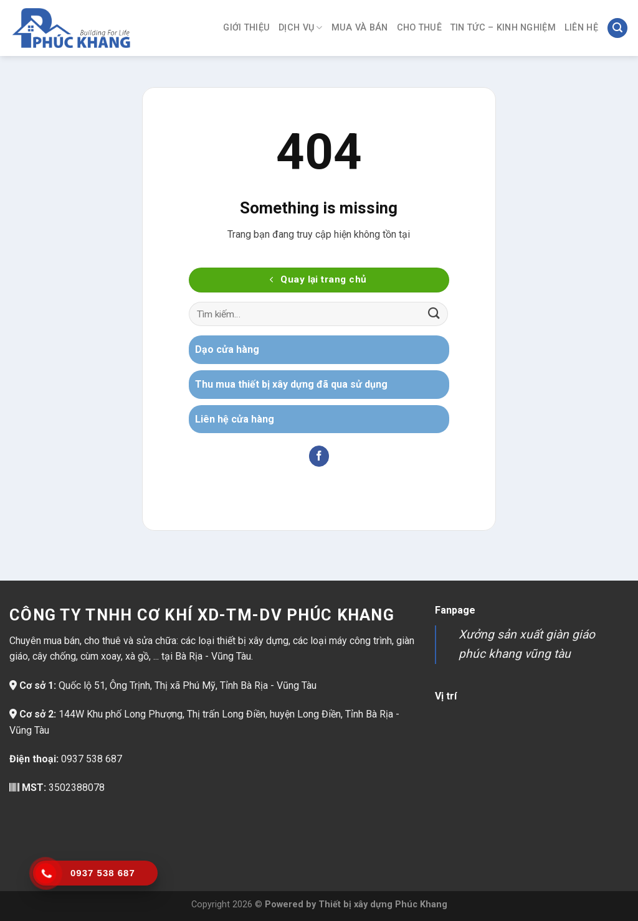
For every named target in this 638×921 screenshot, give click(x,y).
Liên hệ (581, 27)
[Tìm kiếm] (617, 28)
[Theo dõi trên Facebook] (319, 456)
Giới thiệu (246, 27)
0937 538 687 (91, 759)
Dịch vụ (301, 28)
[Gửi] (434, 314)
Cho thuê (419, 27)
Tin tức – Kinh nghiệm (503, 27)
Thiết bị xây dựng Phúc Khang (382, 904)
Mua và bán (359, 27)
